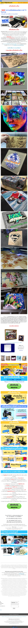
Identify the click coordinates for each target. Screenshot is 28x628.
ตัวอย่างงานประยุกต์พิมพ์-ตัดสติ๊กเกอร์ (20, 555)
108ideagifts (18, 616)
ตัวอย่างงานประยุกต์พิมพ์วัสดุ (20, 544)
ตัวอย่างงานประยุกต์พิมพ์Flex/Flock (7, 555)
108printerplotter (24, 616)
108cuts (10, 616)
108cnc (15, 616)
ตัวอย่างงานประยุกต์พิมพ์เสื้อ (7, 544)
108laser (8, 616)
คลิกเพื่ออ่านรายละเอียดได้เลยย (18, 45)
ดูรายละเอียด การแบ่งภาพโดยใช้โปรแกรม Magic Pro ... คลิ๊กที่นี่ (14, 342)
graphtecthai (13, 616)
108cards (21, 616)
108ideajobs (3, 616)
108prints (6, 616)
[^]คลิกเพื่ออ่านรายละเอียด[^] (14, 48)
